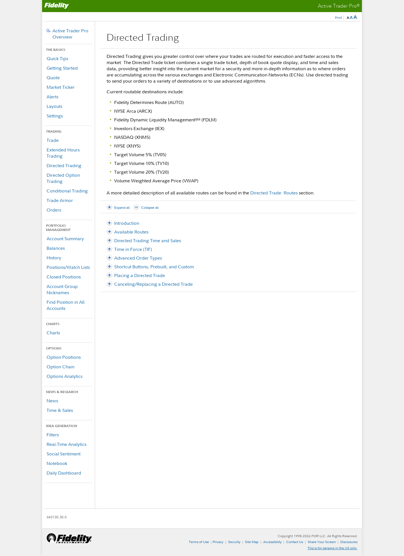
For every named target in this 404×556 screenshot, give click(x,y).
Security (234, 541)
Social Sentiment (64, 454)
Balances (56, 248)
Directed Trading (64, 165)
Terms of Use (199, 541)
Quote (53, 77)
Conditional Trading (67, 191)
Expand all (122, 207)
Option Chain (60, 367)
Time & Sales (60, 410)
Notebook (57, 463)
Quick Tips (57, 58)
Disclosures (348, 541)
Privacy (218, 541)
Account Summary (65, 238)
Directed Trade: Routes (274, 193)
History (54, 258)
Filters (53, 435)
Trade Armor (60, 200)
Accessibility (272, 541)
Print (338, 17)
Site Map (251, 541)
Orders (54, 210)
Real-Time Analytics (66, 444)
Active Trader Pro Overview (70, 34)
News (52, 401)
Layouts (54, 106)
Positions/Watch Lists (68, 267)
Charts (53, 333)
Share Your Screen (322, 541)
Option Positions (64, 357)
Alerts (52, 97)
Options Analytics (64, 376)
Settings (55, 116)
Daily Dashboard (64, 473)
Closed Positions (64, 277)
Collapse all (150, 207)
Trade (53, 140)
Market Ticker (61, 87)
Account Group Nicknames (62, 289)
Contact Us (294, 541)
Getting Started (62, 68)
